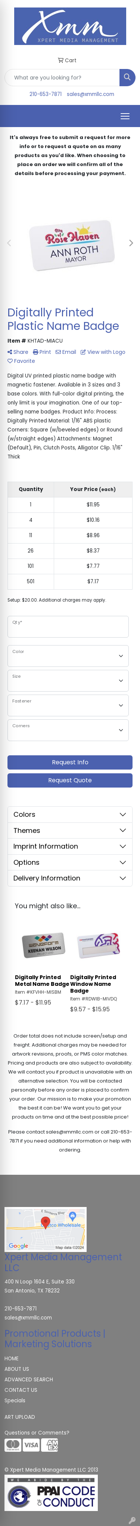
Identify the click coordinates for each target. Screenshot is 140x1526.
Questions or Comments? (36, 1432)
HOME (11, 1358)
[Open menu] (125, 116)
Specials (14, 1400)
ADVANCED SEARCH (28, 1379)
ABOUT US (16, 1369)
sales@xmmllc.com (90, 94)
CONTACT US (20, 1390)
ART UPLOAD (19, 1417)
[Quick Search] (62, 77)
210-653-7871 (45, 94)
